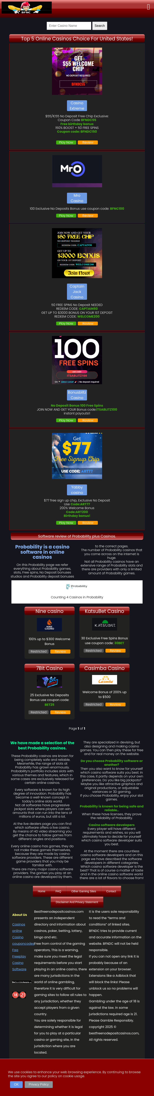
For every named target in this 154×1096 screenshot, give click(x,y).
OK (16, 1084)
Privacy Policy (39, 1084)
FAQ (58, 891)
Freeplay (19, 956)
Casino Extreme (77, 105)
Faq (15, 950)
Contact (111, 891)
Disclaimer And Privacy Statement (77, 902)
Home (41, 891)
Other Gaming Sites (83, 891)
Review (87, 142)
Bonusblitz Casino (77, 395)
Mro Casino (77, 198)
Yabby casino (77, 490)
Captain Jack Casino (77, 292)
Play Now (66, 142)
